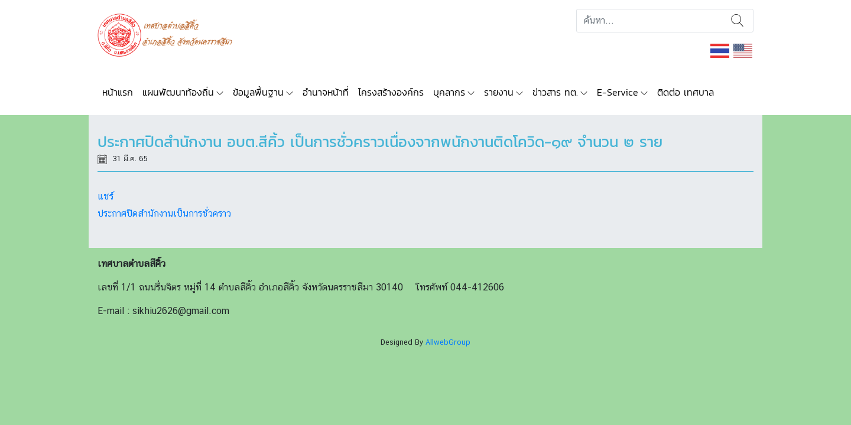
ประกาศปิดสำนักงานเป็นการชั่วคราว (164, 213)
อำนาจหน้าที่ (326, 92)
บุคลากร (449, 92)
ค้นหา (737, 20)
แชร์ (105, 196)
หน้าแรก (117, 92)
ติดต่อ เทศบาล (685, 92)
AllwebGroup (448, 342)
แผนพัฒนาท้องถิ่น (178, 92)
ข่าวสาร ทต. (555, 92)
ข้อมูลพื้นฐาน (258, 92)
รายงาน (499, 92)
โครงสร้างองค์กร (391, 92)
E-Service (617, 92)
